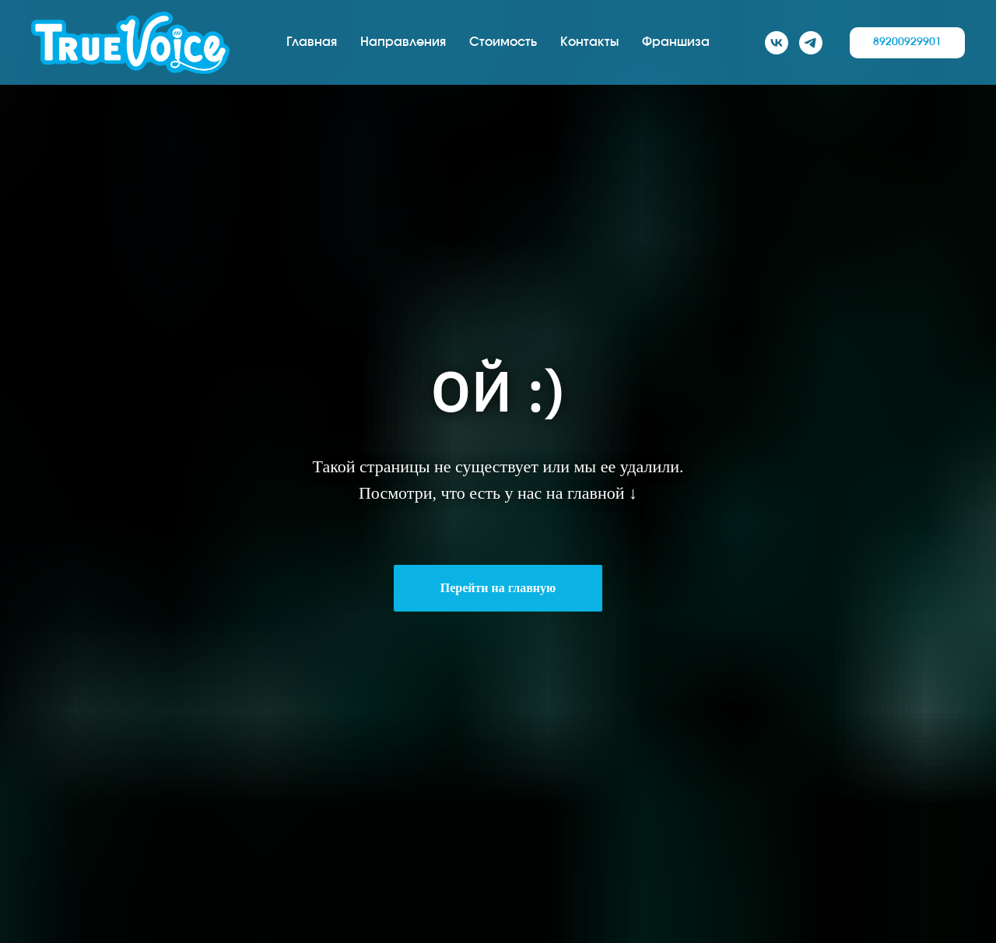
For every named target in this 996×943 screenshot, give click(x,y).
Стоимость (503, 42)
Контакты (589, 42)
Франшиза (676, 42)
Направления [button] (403, 42)
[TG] (810, 42)
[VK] (776, 42)
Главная (311, 42)
